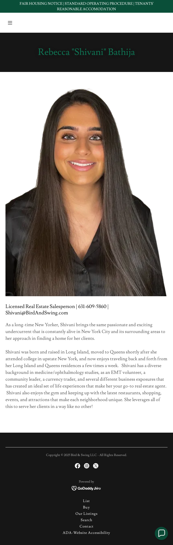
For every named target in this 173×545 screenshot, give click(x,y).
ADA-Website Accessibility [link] (86, 532)
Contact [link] (86, 526)
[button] (17, 22)
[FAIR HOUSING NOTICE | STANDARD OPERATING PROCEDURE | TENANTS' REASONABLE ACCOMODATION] (86, 6)
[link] (77, 465)
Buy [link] (86, 507)
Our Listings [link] (86, 513)
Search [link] (86, 520)
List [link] (86, 501)
